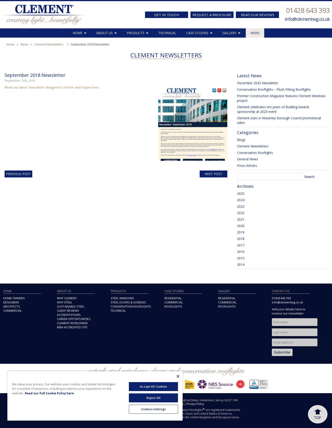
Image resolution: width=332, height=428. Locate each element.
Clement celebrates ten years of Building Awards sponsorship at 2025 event (273, 109)
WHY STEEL (64, 302)
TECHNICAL (167, 33)
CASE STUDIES (199, 33)
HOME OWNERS (14, 298)
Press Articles (247, 165)
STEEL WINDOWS (122, 298)
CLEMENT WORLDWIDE (72, 323)
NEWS (255, 33)
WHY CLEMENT (67, 298)
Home (10, 44)
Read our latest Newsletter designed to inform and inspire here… (53, 87)
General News (247, 159)
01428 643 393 (308, 10)
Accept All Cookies (153, 386)
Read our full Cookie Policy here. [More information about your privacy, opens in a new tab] (50, 393)
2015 (240, 258)
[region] (95, 396)
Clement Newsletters (48, 44)
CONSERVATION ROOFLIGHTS (131, 306)
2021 (240, 219)
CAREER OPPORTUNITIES (74, 319)
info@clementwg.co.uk (307, 19)
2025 (240, 193)
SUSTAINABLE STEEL (70, 306)
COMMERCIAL (12, 310)
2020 (240, 226)
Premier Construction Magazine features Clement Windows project (281, 98)
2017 (240, 245)
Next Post (213, 174)
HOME (79, 33)
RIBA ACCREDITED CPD (72, 327)
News (24, 44)
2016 (240, 251)
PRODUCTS (137, 33)
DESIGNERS (11, 302)
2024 (240, 200)
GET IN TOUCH (166, 14)
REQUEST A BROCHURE (212, 14)
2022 (240, 213)
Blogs (241, 140)
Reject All (153, 398)
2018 (240, 238)
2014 (240, 264)
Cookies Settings (153, 409)
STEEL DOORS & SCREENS (128, 302)
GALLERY (231, 33)
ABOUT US (106, 33)
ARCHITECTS (11, 306)
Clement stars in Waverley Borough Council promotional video (279, 120)
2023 (240, 206)
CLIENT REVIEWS (68, 310)
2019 (240, 232)
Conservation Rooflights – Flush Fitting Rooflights (274, 89)
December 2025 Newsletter (257, 83)
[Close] (178, 376)
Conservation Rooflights (255, 152)
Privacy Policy (195, 404)
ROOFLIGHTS (173, 306)
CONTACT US (281, 291)
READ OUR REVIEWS (257, 14)
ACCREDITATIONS (69, 315)
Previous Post (18, 174)
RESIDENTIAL (173, 298)
